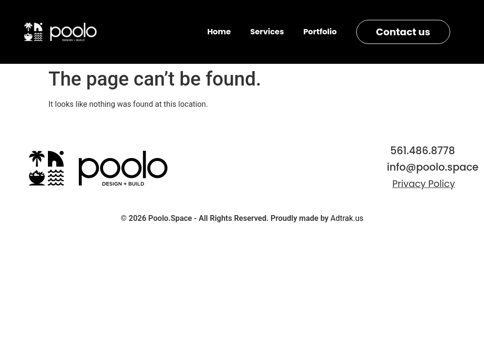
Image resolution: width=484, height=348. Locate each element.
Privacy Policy (423, 183)
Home (219, 31)
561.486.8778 (422, 151)
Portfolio (320, 31)
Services (267, 31)
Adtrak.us (347, 218)
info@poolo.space (433, 167)
